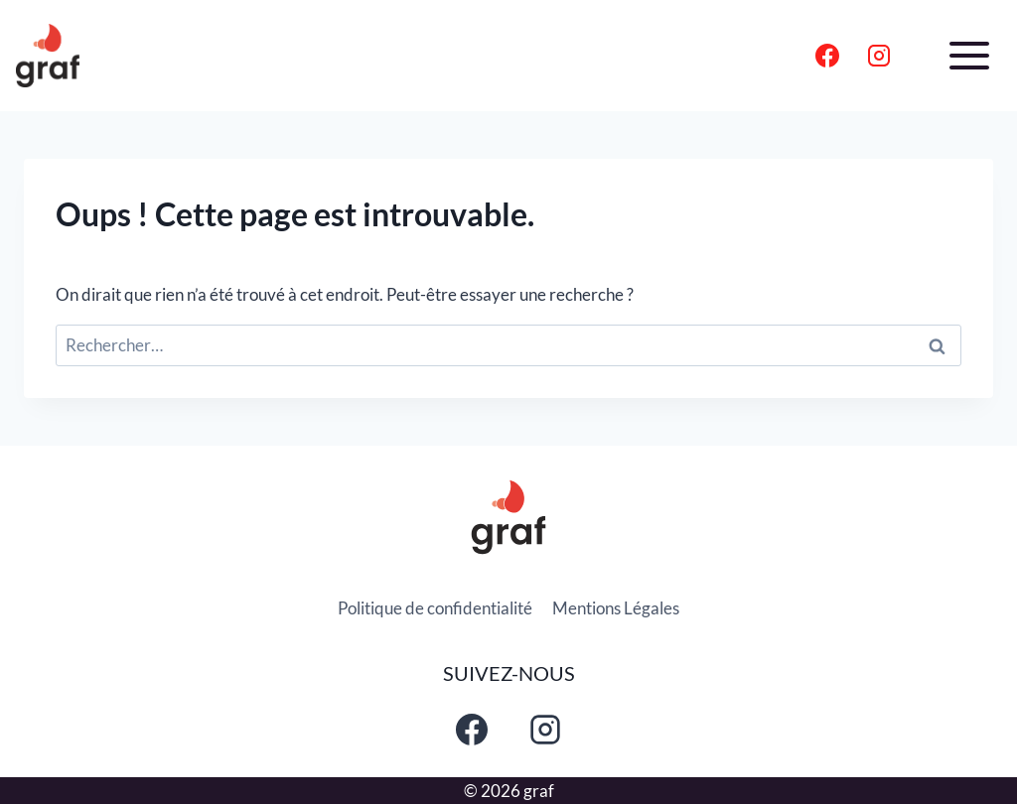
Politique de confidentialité (435, 608)
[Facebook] (827, 55)
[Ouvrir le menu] (969, 55)
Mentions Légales (615, 608)
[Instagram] (879, 55)
